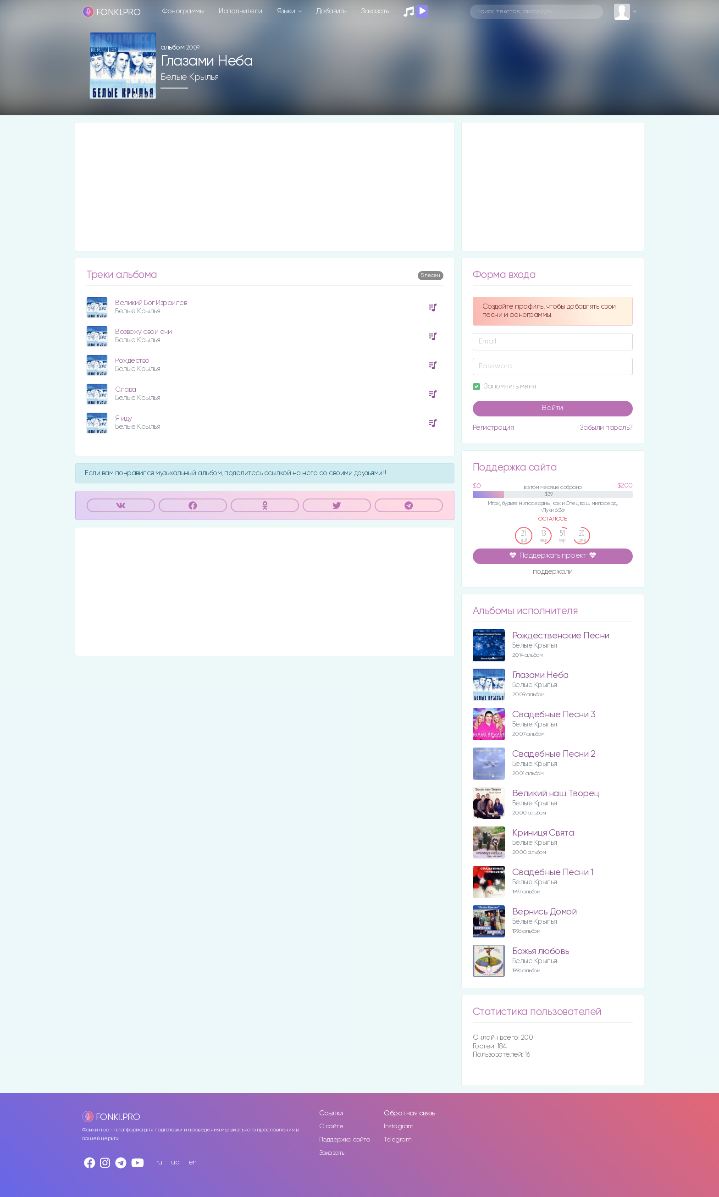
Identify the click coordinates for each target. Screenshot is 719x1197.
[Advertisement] (264, 186)
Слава (125, 389)
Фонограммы (183, 11)
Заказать (375, 11)
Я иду (123, 418)
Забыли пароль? (606, 427)
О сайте (331, 1126)
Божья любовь (541, 951)
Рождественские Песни (560, 636)
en (192, 1162)
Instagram (399, 1126)
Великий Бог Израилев (151, 302)
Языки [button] (287, 11)
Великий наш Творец (555, 793)
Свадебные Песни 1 (553, 872)
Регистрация (493, 427)
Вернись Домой (544, 912)
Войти (552, 408)
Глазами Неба (540, 675)
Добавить (331, 11)
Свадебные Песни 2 (554, 754)
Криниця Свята (543, 833)
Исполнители (240, 11)
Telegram (397, 1139)
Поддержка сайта (345, 1139)
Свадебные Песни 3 (554, 715)
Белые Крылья (189, 77)
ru (159, 1162)
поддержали (553, 572)
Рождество (132, 360)
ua (175, 1162)
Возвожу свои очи (143, 331)
